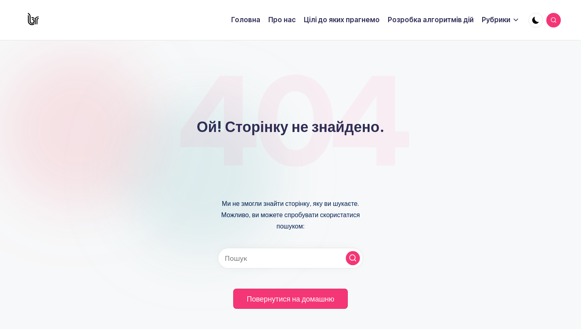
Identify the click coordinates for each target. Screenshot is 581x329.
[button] (353, 258)
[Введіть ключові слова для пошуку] (290, 258)
